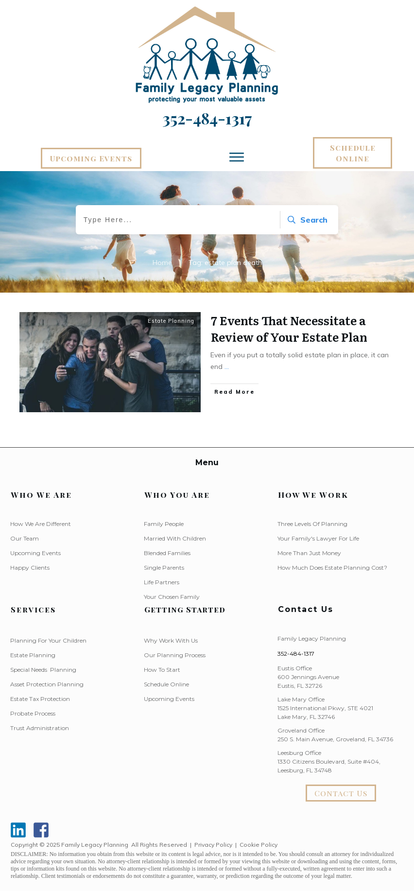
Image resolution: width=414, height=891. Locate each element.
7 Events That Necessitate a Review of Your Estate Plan (289, 328)
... (226, 366)
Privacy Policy (213, 844)
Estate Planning (171, 320)
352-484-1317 (295, 653)
